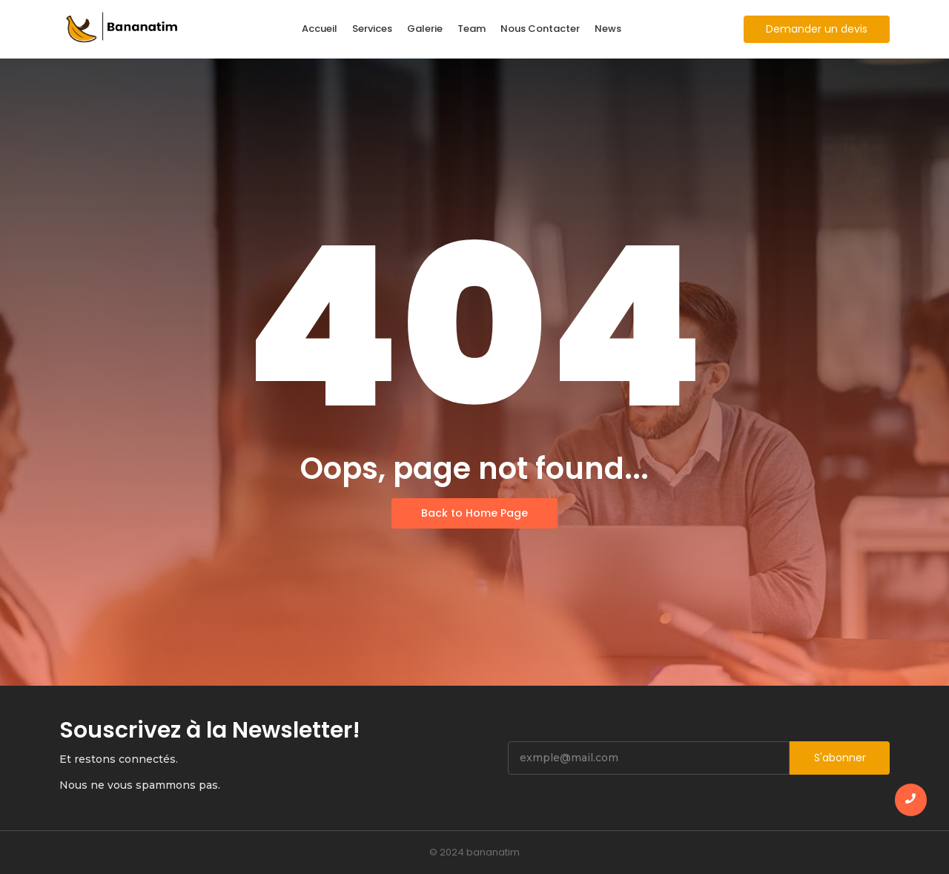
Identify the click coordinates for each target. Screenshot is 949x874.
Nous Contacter (540, 28)
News (608, 28)
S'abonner (840, 757)
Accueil (319, 28)
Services (372, 28)
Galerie (425, 28)
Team (471, 28)
